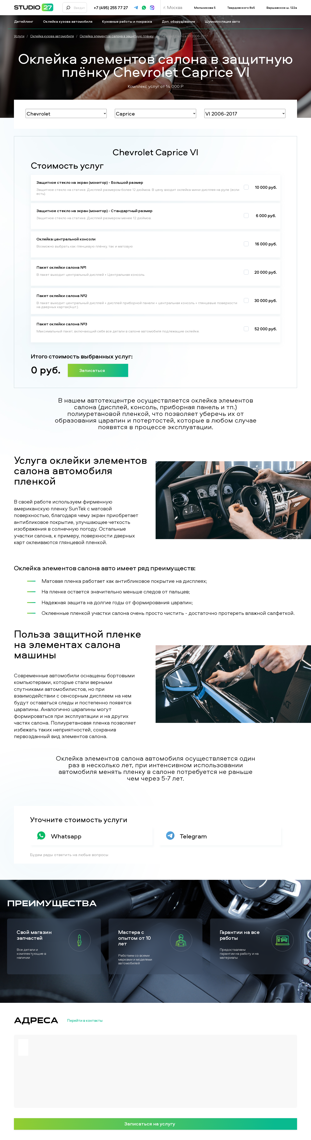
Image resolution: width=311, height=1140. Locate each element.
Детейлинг (25, 21)
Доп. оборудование (180, 21)
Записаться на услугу (155, 1123)
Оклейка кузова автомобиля (69, 21)
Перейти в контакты (91, 1020)
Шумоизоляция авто (224, 21)
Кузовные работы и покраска (128, 21)
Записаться (97, 370)
